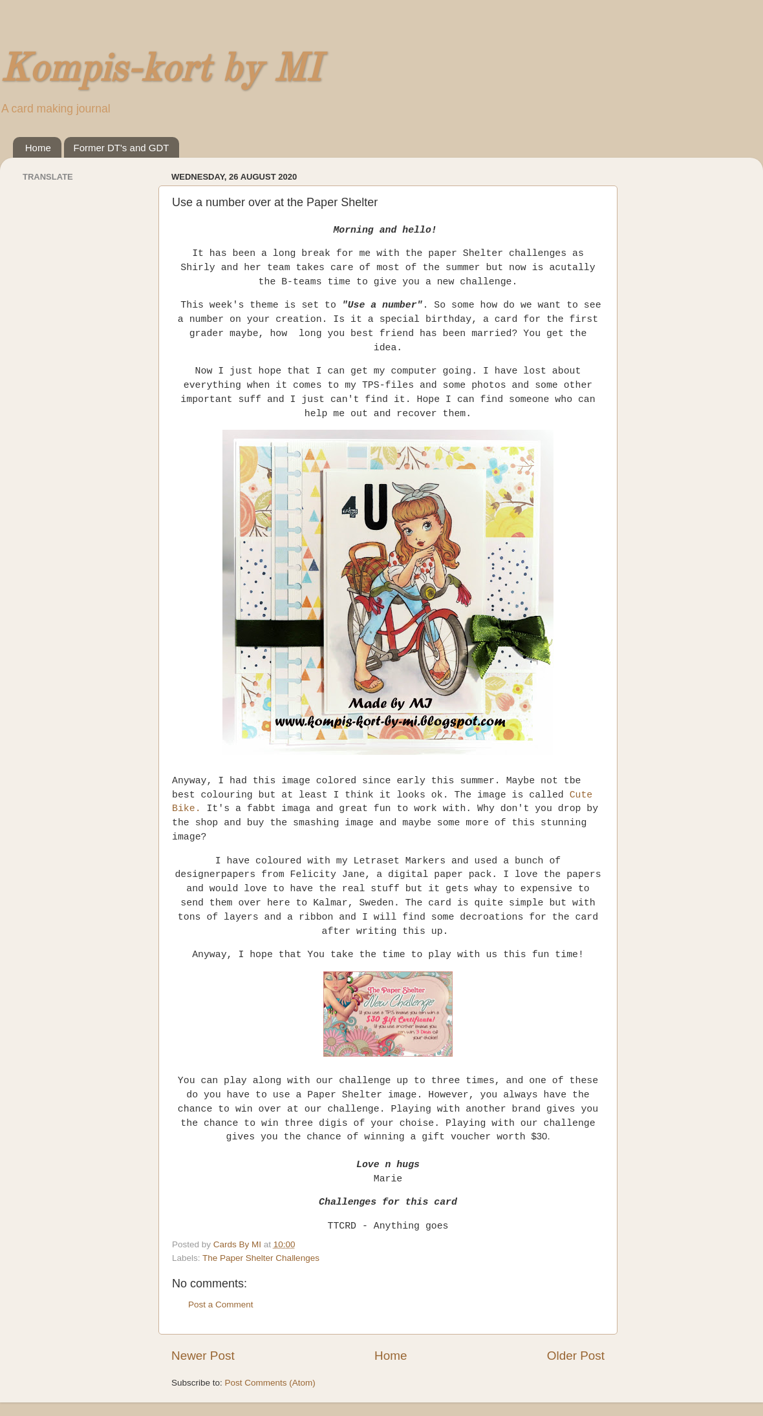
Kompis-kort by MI (160, 70)
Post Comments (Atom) (270, 1383)
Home (38, 147)
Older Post (576, 1355)
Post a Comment (220, 1304)
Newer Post (203, 1355)
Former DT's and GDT (121, 147)
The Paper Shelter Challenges (260, 1258)
